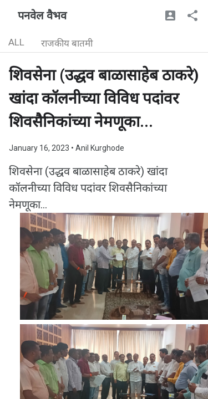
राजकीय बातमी (67, 43)
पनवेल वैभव (42, 15)
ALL (16, 42)
